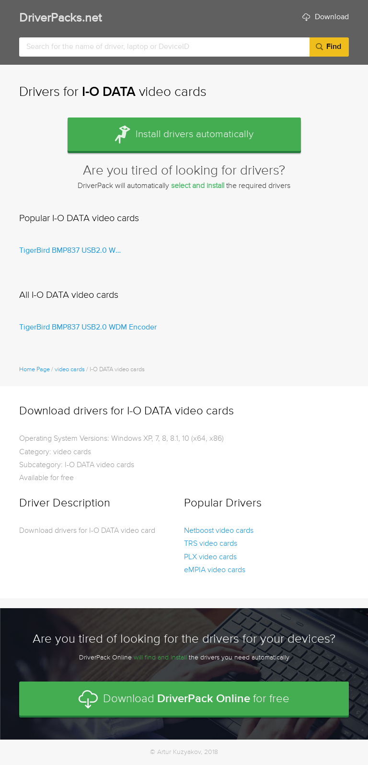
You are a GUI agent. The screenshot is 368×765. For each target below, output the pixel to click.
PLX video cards (210, 557)
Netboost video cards (218, 531)
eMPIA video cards (214, 570)
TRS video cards (210, 544)
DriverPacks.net (60, 18)
